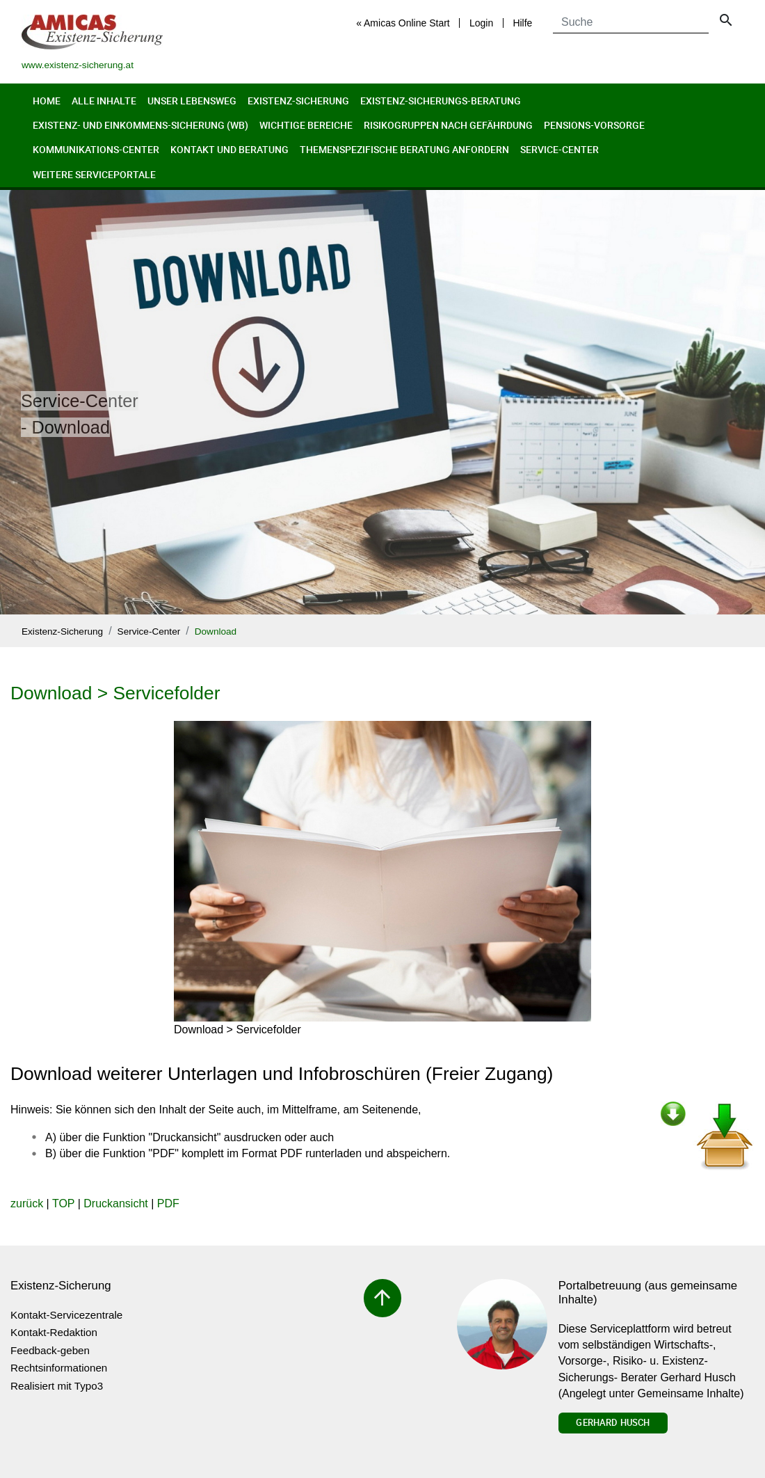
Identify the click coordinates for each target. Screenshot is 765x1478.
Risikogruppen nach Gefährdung (448, 125)
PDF (168, 1203)
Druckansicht (115, 1203)
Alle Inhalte (104, 100)
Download (215, 631)
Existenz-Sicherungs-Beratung (440, 100)
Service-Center (559, 149)
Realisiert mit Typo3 (56, 1386)
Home (47, 100)
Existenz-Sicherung (298, 100)
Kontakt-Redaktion (53, 1332)
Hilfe (522, 23)
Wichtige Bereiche (306, 125)
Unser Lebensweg (191, 100)
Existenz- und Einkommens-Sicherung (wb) (140, 125)
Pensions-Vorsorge (594, 125)
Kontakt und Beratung (229, 149)
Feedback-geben (50, 1350)
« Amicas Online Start (403, 23)
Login (481, 23)
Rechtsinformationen (58, 1368)
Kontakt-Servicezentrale (66, 1315)
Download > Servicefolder (115, 693)
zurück (26, 1203)
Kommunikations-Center (96, 149)
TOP (63, 1203)
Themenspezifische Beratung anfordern (404, 149)
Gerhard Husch (613, 1422)
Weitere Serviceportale (94, 174)
